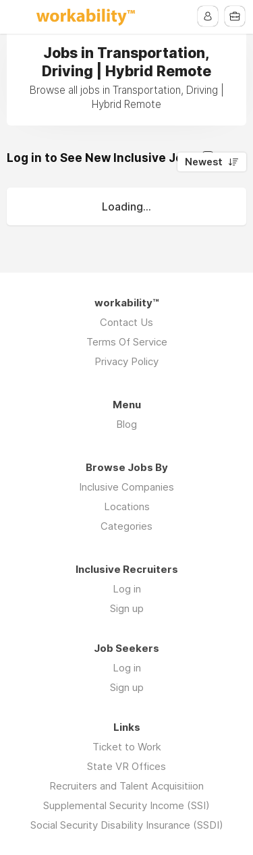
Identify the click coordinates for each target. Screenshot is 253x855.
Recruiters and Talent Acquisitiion (126, 785)
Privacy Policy (126, 361)
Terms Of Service (126, 341)
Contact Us (126, 322)
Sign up (127, 608)
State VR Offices (126, 766)
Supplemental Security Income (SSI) (126, 805)
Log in (127, 588)
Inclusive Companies (126, 486)
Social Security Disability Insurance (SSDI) (126, 825)
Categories (126, 526)
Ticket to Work (126, 746)
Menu (18, 17)
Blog (126, 424)
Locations (127, 506)
